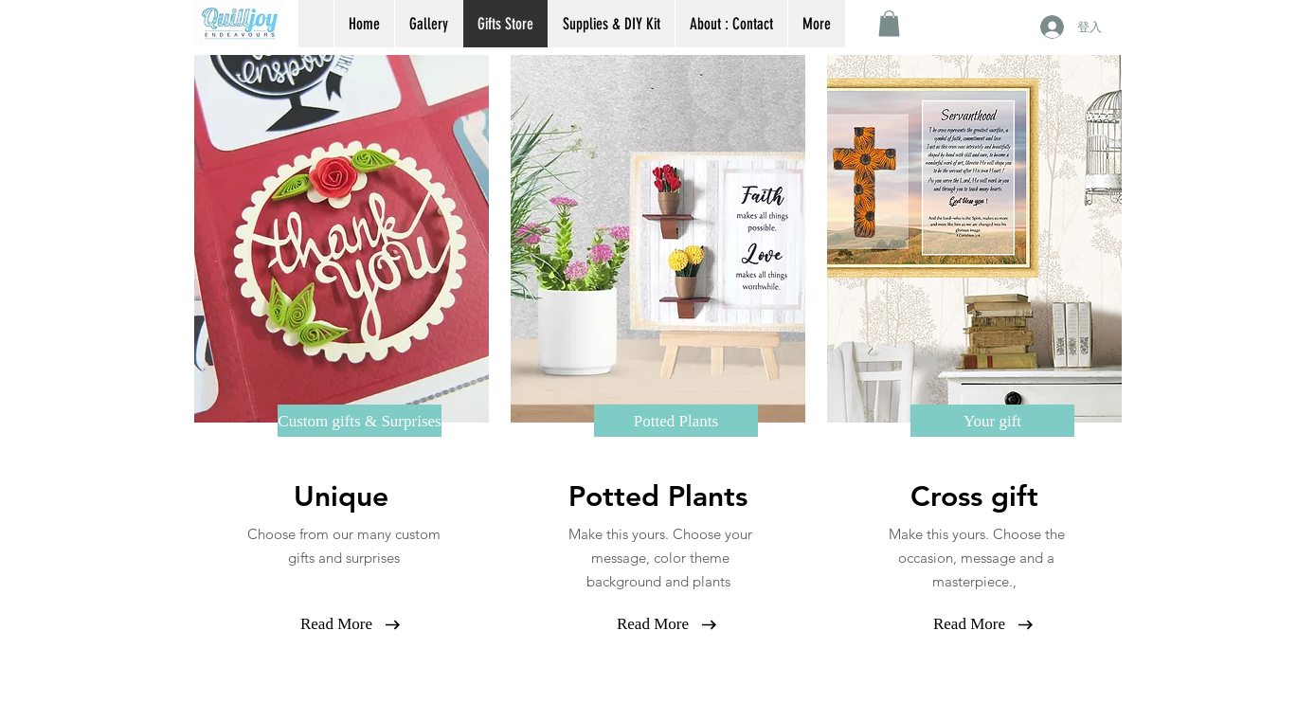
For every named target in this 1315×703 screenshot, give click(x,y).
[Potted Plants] (676, 421)
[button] (889, 23)
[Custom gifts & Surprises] (359, 421)
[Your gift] (992, 421)
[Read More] (336, 623)
